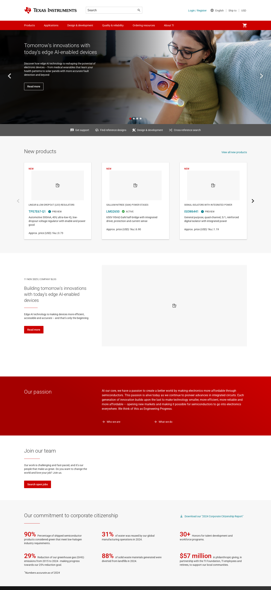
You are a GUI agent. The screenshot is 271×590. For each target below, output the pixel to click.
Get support (82, 130)
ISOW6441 (213, 200)
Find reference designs (113, 130)
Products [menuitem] (29, 25)
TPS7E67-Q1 (57, 200)
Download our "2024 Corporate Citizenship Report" (214, 516)
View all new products (234, 152)
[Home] (50, 10)
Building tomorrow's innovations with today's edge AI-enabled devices (55, 294)
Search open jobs (37, 484)
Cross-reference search (187, 130)
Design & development (150, 130)
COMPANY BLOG (48, 279)
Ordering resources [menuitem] (144, 25)
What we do (165, 421)
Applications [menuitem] (51, 25)
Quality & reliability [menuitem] (113, 25)
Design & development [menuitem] (80, 25)
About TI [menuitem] (169, 25)
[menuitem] (244, 25)
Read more (33, 329)
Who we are (113, 421)
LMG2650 (135, 200)
